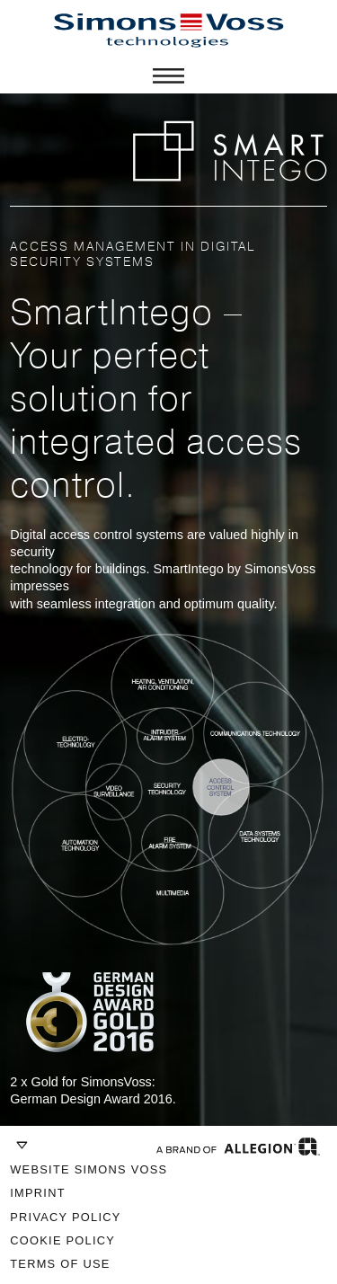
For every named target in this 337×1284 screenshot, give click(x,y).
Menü (168, 75)
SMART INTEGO (229, 151)
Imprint (38, 1193)
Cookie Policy (62, 1240)
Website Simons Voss (88, 1169)
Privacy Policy (65, 1217)
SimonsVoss (169, 30)
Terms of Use (60, 1264)
